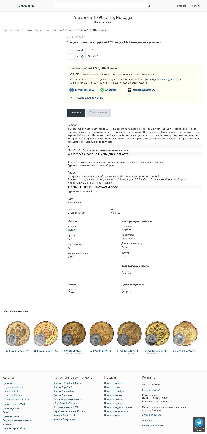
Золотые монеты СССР (66, 407)
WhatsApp (110, 90)
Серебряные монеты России (69, 411)
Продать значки (113, 399)
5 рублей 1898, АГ (71, 350)
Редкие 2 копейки (63, 391)
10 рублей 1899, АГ (100, 350)
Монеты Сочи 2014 (64, 415)
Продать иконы (113, 395)
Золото (71, 30)
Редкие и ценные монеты (17, 420)
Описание (75, 112)
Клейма (7, 424)
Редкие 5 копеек (62, 395)
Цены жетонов (11, 416)
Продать (195, 5)
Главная (7, 30)
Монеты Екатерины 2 (54, 30)
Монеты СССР (12, 391)
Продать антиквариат (116, 411)
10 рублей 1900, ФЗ (184, 350)
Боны (6, 412)
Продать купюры (113, 403)
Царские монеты (33, 30)
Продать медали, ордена (118, 407)
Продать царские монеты (89, 97)
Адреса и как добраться (166, 79)
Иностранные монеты (17, 399)
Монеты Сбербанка (64, 419)
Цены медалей (11, 408)
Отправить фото (199, 429)
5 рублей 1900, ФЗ (156, 350)
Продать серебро (114, 391)
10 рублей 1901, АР (17, 350)
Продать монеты (113, 383)
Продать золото (113, 387)
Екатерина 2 (128, 238)
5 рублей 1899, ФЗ (128, 350)
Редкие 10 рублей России (67, 383)
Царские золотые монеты (67, 399)
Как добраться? (151, 390)
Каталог (181, 5)
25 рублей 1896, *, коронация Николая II (46, 350)
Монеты (18, 30)
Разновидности (98, 112)
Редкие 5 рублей (62, 387)
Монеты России (13, 395)
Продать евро (112, 415)
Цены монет (9, 383)
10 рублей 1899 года (65, 403)
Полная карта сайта (14, 428)
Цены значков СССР (14, 404)
